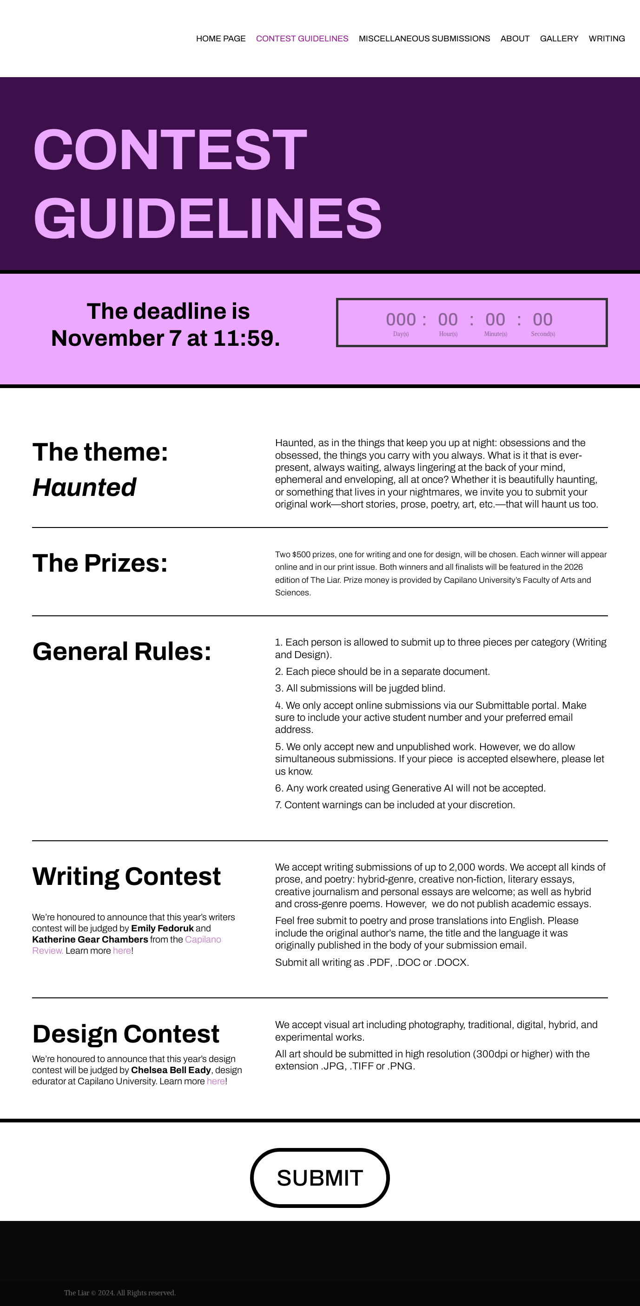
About (515, 39)
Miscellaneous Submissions (424, 39)
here (122, 950)
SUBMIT (320, 1178)
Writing (607, 39)
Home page (221, 39)
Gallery (559, 39)
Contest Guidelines (302, 39)
